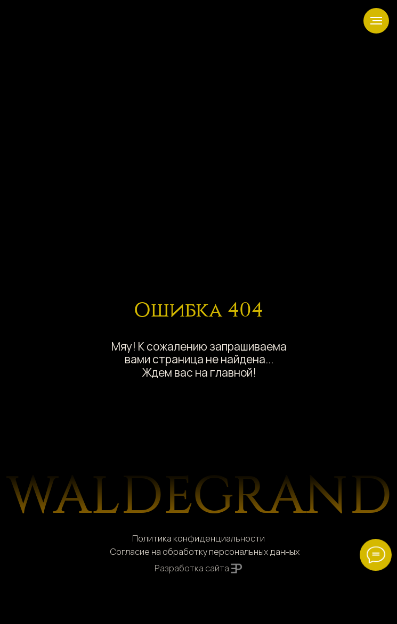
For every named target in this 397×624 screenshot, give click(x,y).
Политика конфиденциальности (198, 538)
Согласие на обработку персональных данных (204, 552)
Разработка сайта (192, 568)
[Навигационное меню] (376, 20)
